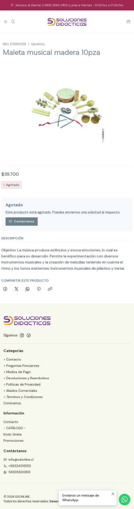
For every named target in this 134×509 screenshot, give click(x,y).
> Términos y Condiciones (23, 397)
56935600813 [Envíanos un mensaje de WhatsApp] (16, 472)
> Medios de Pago (17, 372)
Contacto (10, 422)
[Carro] (128, 22)
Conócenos (12, 403)
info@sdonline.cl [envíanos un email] (18, 459)
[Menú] (6, 22)
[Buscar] (13, 22)
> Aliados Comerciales (20, 391)
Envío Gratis (12, 434)
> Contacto (12, 359)
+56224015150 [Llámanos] (17, 466)
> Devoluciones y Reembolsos (26, 378)
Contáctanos (21, 221)
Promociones (13, 440)
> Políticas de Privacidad (21, 384)
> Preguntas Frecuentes (21, 366)
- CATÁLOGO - (14, 428)
